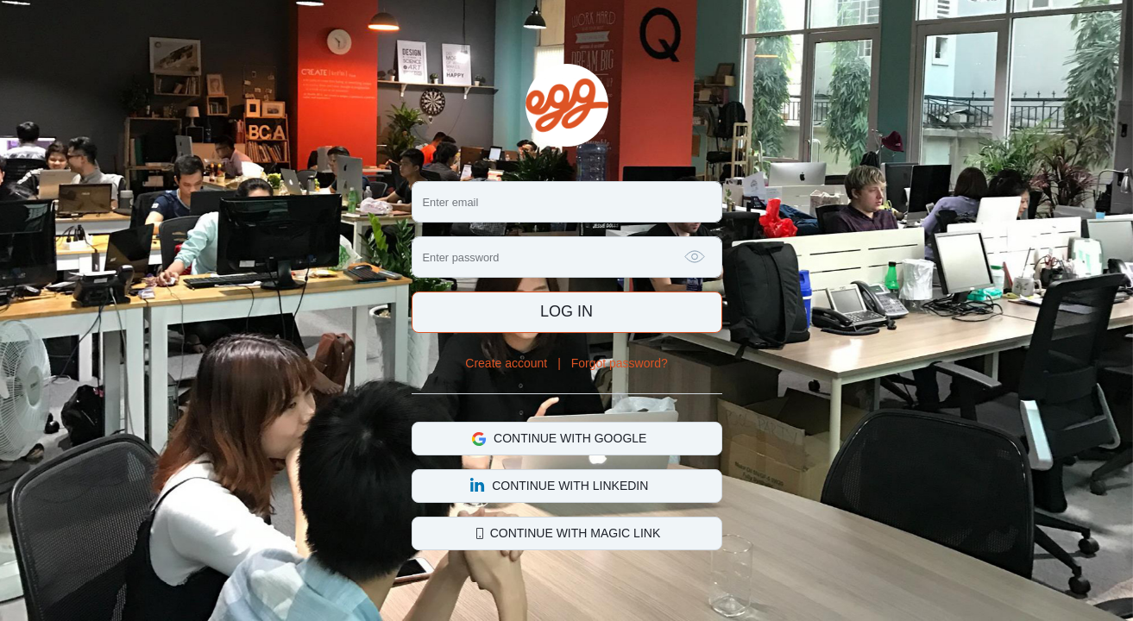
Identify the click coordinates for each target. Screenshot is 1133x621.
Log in (566, 311)
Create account (506, 363)
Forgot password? (619, 363)
